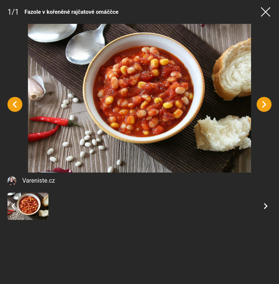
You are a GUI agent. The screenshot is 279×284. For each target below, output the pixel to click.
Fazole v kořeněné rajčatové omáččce (71, 12)
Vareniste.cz (38, 180)
